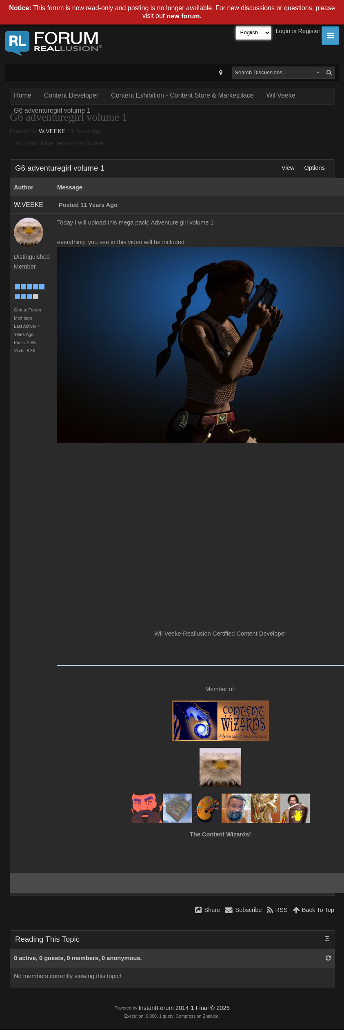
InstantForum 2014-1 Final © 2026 (183, 1008)
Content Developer (71, 95)
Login (283, 31)
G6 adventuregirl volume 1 (52, 110)
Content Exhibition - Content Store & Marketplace (182, 95)
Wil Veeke (280, 95)
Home (22, 95)
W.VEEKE (52, 131)
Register (309, 31)
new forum (183, 16)
